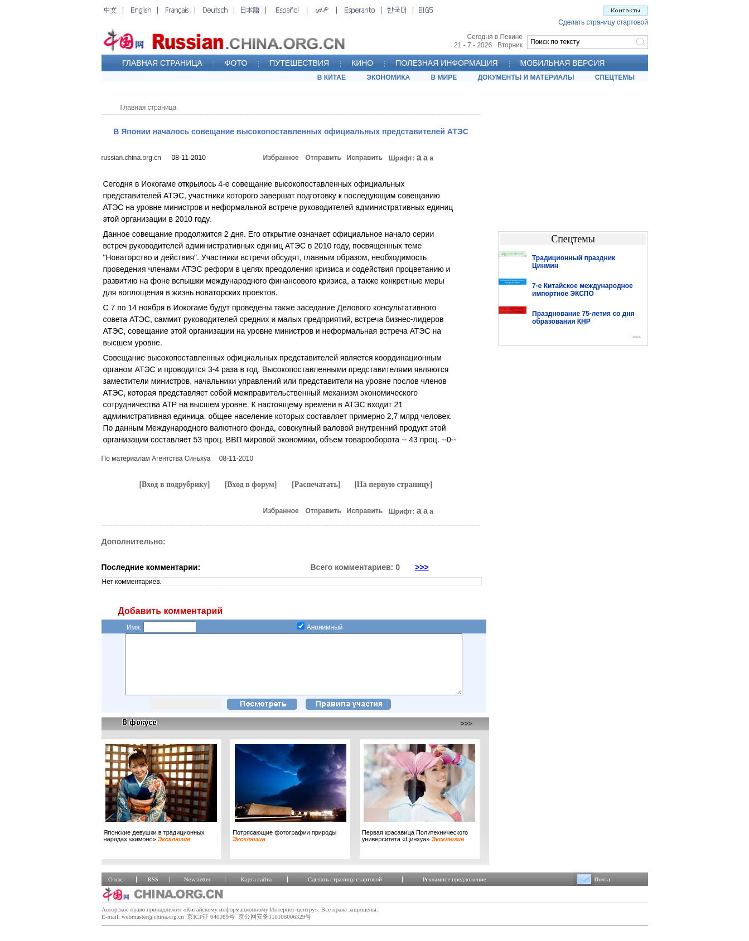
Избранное (281, 158)
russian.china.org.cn (131, 158)
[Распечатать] (316, 484)
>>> (422, 567)
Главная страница (148, 107)
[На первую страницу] (393, 484)
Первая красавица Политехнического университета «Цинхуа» (415, 847)
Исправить (365, 158)
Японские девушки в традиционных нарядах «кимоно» (154, 847)
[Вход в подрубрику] (174, 484)
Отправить (323, 158)
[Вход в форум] (251, 484)
